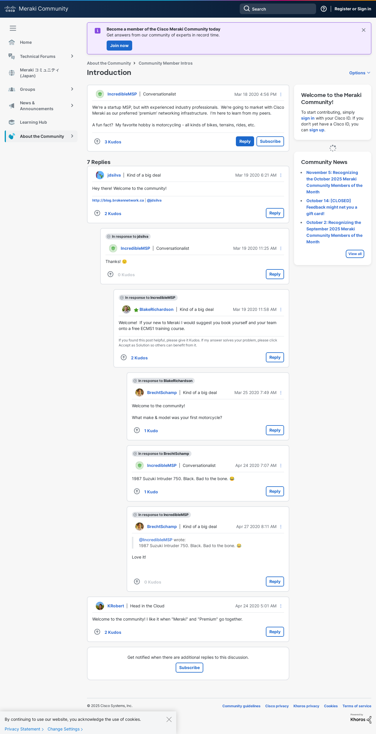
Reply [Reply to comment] (275, 212)
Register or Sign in (353, 8)
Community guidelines (241, 706)
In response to (130, 236)
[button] (281, 94)
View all (355, 254)
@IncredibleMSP (155, 539)
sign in (308, 117)
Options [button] (357, 72)
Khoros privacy (306, 706)
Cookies (331, 706)
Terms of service (357, 706)
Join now (119, 45)
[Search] (278, 9)
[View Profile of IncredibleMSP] (122, 93)
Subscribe (270, 141)
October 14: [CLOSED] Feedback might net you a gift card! (331, 207)
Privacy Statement (22, 728)
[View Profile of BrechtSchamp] (162, 392)
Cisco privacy (277, 706)
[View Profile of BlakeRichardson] (157, 309)
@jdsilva (154, 200)
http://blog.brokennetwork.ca (118, 200)
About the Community (109, 63)
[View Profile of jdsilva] (114, 174)
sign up (316, 129)
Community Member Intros (166, 63)
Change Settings (64, 728)
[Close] (169, 719)
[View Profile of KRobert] (116, 605)
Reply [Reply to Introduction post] (245, 141)
